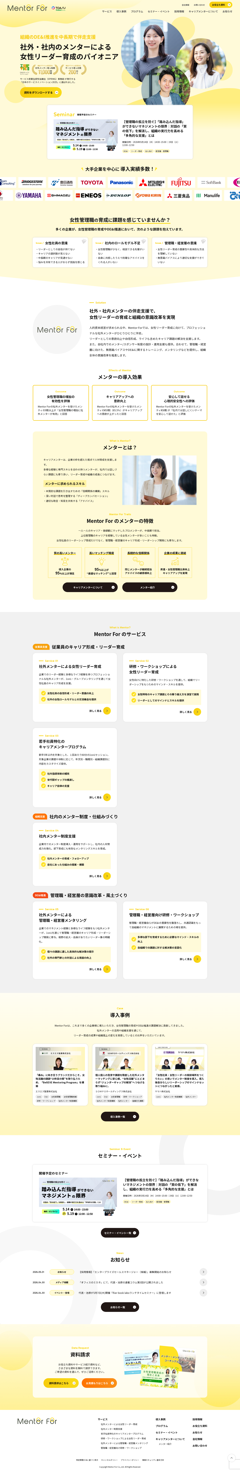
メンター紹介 (165, 1443)
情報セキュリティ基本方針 (153, 1460)
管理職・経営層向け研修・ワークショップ (121, 1447)
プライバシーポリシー (130, 1460)
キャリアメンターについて (203, 11)
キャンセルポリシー (109, 1460)
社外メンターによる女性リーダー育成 (119, 1424)
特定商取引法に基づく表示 (87, 1460)
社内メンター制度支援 (111, 1428)
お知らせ (227, 11)
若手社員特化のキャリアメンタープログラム (122, 1433)
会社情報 (185, 5)
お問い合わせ (199, 5)
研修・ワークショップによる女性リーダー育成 (123, 1438)
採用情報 (179, 11)
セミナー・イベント (159, 11)
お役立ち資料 (200, 1426)
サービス (107, 11)
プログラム (137, 11)
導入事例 (121, 11)
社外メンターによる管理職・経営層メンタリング (124, 1443)
